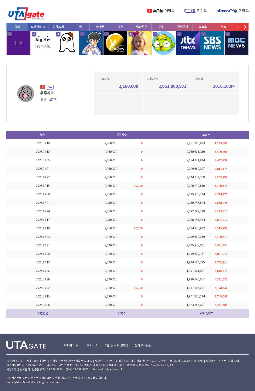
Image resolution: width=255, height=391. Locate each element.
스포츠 (203, 27)
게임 (120, 27)
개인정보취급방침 (116, 345)
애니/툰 (99, 27)
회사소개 (92, 345)
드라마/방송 (38, 27)
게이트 (170, 11)
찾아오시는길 (143, 345)
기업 (161, 27)
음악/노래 (59, 27)
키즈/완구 (141, 27)
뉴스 (223, 27)
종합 (17, 27)
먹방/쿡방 (182, 27)
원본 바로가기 (49, 99)
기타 (79, 27)
